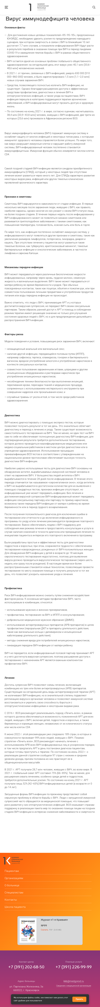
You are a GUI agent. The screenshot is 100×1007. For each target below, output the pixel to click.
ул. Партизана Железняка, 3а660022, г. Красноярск (26, 993)
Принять (79, 999)
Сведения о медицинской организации (73, 990)
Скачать (44, 935)
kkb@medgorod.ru (74, 986)
